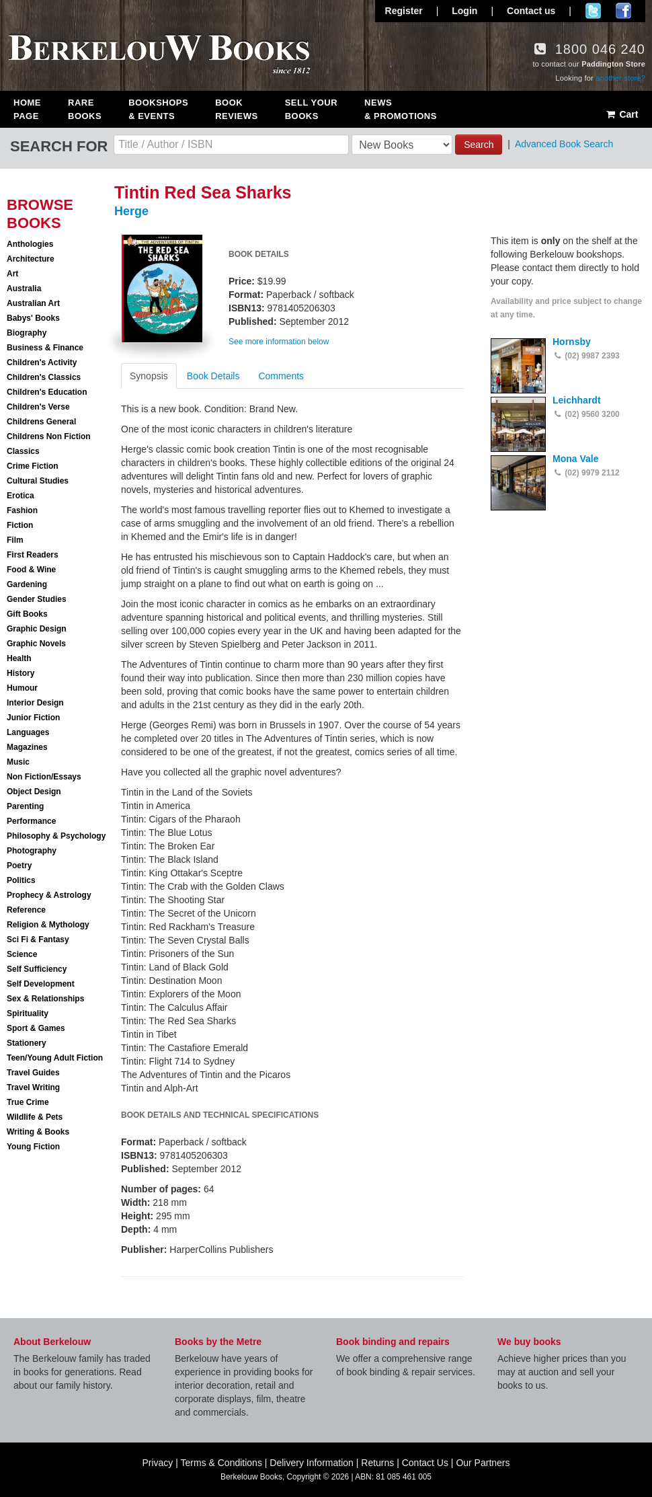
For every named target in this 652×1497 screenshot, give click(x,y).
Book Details (213, 376)
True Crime (28, 1102)
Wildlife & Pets (35, 1117)
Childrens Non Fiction (49, 436)
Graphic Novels (36, 643)
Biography (26, 333)
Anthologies (30, 244)
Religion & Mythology (48, 924)
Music (18, 762)
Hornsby (572, 341)
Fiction (20, 525)
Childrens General (41, 421)
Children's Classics (44, 377)
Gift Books (27, 614)
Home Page (27, 109)
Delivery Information (312, 1462)
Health (19, 658)
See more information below (279, 341)
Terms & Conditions (221, 1462)
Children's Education (47, 392)
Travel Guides (33, 1072)
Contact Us (425, 1462)
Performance (31, 821)
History (20, 673)
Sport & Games (36, 1028)
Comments (281, 376)
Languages (28, 732)
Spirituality (27, 1013)
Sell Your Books (311, 109)
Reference (26, 910)
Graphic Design (37, 629)
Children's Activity (42, 362)
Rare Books (84, 109)
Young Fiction (33, 1146)
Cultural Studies (38, 481)
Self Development (41, 984)
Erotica (20, 495)
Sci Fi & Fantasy (38, 939)
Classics (23, 451)
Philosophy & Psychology (56, 836)
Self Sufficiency (37, 969)
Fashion (22, 510)
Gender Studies (37, 599)
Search (478, 144)
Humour (22, 688)
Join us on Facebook (623, 11)
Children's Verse (38, 407)
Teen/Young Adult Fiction (55, 1058)
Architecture (30, 259)
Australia (24, 288)
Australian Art (33, 303)
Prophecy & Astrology (49, 895)
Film (15, 540)
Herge (131, 211)
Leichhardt (577, 400)
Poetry (19, 865)
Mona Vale (575, 458)
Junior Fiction (33, 717)
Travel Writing (33, 1087)
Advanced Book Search (564, 144)
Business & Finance (45, 347)
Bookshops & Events (158, 109)
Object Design (34, 791)
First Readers (32, 555)
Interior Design (35, 702)
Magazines (27, 747)
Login (464, 10)
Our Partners (483, 1462)
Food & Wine (31, 569)
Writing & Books (38, 1132)
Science (22, 954)
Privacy (157, 1462)
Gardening (27, 584)
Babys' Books (33, 318)
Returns (377, 1462)
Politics (21, 880)
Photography (31, 850)
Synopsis (149, 376)
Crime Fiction (32, 466)
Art (12, 273)
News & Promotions (400, 109)
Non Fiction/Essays (44, 776)
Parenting (25, 806)
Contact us (531, 10)
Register (404, 10)
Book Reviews (236, 109)
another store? (620, 78)
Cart (621, 114)
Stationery (26, 1043)
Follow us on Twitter (593, 11)
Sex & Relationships (45, 998)
